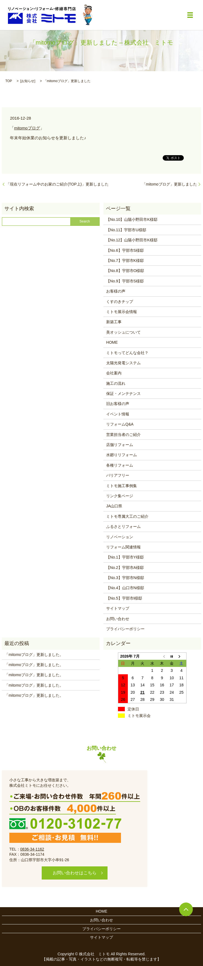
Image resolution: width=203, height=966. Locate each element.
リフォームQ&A (120, 424)
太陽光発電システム (123, 363)
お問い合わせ (117, 619)
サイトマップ (117, 608)
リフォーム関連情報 (123, 547)
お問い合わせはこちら (75, 872)
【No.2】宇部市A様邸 (125, 567)
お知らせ (27, 81)
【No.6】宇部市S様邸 (125, 250)
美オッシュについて (123, 332)
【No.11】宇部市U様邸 (126, 230)
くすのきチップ (119, 301)
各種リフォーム (119, 465)
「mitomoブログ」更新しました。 (34, 654)
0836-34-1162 (32, 849)
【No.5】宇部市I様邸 (124, 598)
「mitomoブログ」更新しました (169, 184)
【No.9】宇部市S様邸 (125, 281)
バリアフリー (117, 475)
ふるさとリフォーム (123, 526)
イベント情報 (117, 414)
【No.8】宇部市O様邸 (125, 270)
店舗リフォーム (119, 444)
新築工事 (114, 322)
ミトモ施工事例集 (121, 486)
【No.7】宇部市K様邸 (125, 260)
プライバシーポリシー (125, 629)
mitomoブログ (27, 128)
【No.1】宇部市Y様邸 (125, 557)
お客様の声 (115, 291)
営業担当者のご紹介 (123, 434)
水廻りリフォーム (121, 455)
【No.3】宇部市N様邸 (125, 577)
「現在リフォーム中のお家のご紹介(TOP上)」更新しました (57, 184)
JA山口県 (114, 506)
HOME (112, 342)
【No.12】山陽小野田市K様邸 (131, 240)
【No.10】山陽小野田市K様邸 (131, 219)
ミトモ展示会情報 (121, 312)
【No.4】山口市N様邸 (125, 588)
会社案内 (114, 373)
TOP (8, 81)
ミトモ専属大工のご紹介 (127, 516)
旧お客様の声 (117, 403)
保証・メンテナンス (123, 393)
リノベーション (119, 537)
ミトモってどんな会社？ (127, 353)
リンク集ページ (119, 496)
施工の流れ (115, 383)
